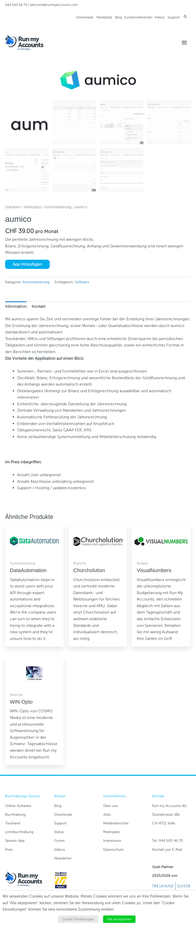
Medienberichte (116, 823)
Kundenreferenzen (138, 17)
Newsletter (63, 858)
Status (59, 832)
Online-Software (18, 806)
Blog (118, 17)
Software (82, 282)
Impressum (112, 840)
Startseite (12, 207)
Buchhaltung (15, 814)
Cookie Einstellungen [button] (78, 919)
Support (174, 17)
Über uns (110, 806)
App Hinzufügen (27, 264)
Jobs (107, 814)
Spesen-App (14, 840)
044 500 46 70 (16, 5)
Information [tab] (16, 306)
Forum (59, 840)
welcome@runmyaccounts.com (54, 5)
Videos (159, 17)
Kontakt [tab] (38, 306)
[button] (185, 16)
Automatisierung (58, 207)
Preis (9, 849)
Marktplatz (104, 17)
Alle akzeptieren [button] (119, 919)
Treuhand (12, 823)
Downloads (84, 17)
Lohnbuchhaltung (19, 832)
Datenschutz (113, 849)
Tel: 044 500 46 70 (167, 840)
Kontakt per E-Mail (167, 849)
